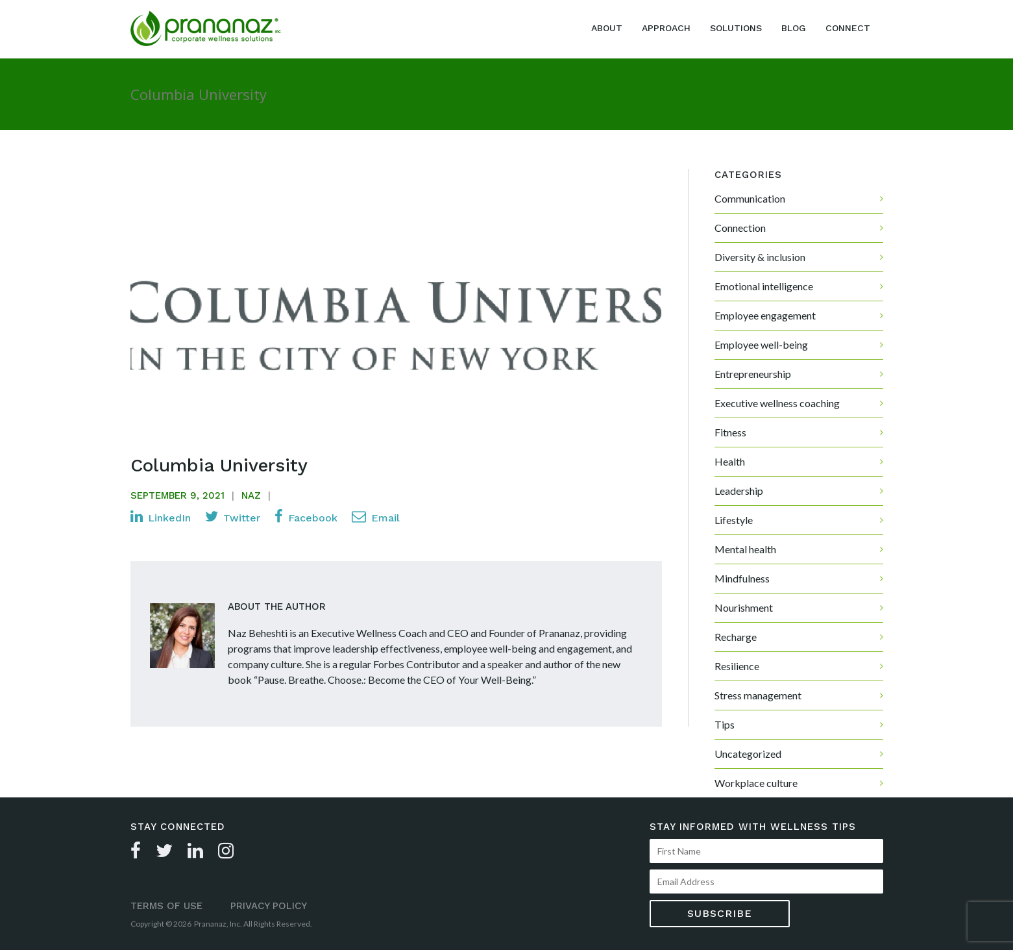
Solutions (736, 28)
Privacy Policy (268, 906)
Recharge (735, 637)
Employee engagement (765, 315)
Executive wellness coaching (777, 403)
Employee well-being (761, 344)
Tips (724, 724)
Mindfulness (742, 578)
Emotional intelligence (763, 286)
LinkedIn (160, 516)
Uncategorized (747, 753)
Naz (251, 495)
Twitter (232, 516)
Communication (749, 198)
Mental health (745, 549)
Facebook (306, 516)
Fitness (730, 432)
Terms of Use (166, 906)
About (606, 28)
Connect (847, 28)
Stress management (757, 695)
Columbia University (219, 465)
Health (729, 461)
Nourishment (743, 607)
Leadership (738, 490)
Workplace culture (756, 783)
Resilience (736, 666)
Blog (793, 28)
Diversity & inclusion (759, 257)
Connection (740, 227)
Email (376, 516)
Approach (666, 28)
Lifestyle (733, 520)
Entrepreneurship (752, 374)
